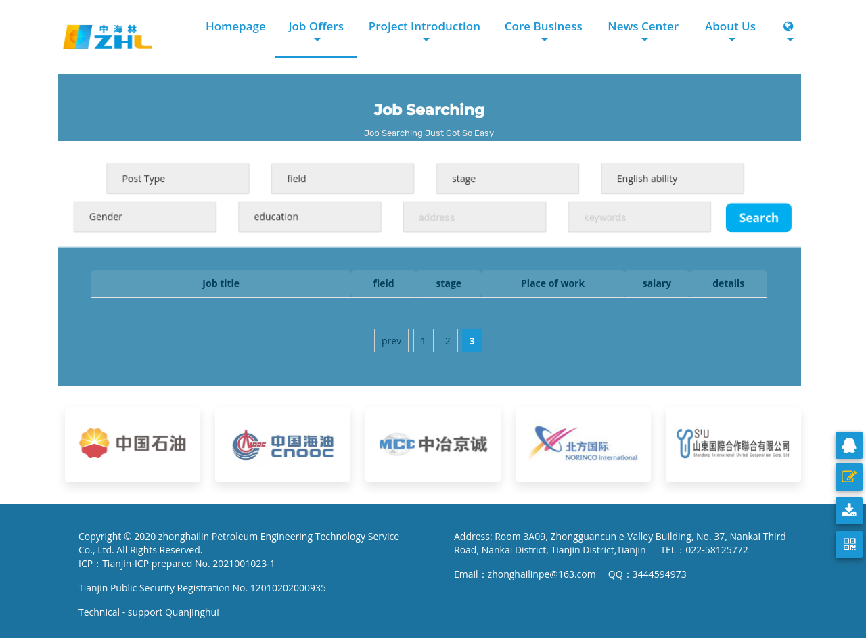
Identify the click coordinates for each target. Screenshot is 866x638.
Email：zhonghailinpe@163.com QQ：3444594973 (570, 574)
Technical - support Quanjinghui (151, 612)
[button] (788, 33)
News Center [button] (643, 26)
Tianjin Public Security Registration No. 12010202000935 (202, 587)
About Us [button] (730, 26)
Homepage (236, 26)
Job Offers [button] (316, 26)
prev (391, 340)
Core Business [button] (544, 26)
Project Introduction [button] (424, 26)
